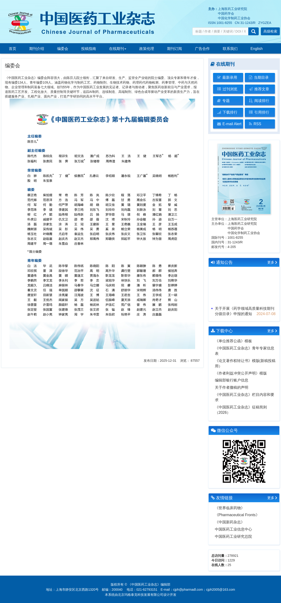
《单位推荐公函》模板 (233, 341)
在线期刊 (117, 49)
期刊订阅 (174, 49)
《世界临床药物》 (230, 508)
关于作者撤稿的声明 (231, 387)
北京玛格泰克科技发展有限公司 (140, 594)
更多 (270, 262)
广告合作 (202, 49)
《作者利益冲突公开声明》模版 (241, 373)
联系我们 (230, 49)
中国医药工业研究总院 (233, 536)
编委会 (62, 49)
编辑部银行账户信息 (231, 380)
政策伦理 (146, 49)
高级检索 (270, 31)
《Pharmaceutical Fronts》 (237, 515)
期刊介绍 (36, 49)
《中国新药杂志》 (230, 522)
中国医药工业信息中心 (233, 529)
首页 (12, 49)
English (257, 49)
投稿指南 (88, 49)
